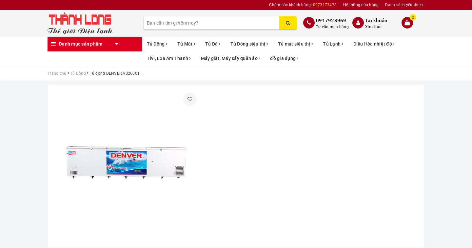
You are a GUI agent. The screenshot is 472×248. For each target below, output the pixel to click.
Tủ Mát (186, 44)
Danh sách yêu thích (404, 5)
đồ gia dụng (284, 58)
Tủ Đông (157, 44)
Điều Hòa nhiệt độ (374, 44)
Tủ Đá (213, 44)
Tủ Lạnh (333, 44)
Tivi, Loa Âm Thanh (169, 58)
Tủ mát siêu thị (295, 44)
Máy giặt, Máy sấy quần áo (231, 58)
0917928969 (331, 21)
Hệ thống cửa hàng (361, 5)
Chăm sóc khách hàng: (303, 5)
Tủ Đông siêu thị (249, 44)
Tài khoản (376, 21)
